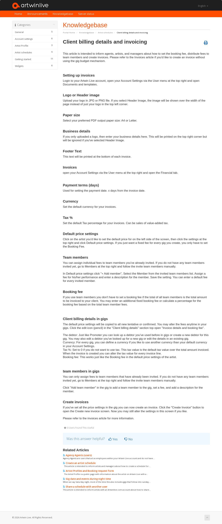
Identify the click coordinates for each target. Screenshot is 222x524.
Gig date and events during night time (87, 478)
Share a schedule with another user (85, 486)
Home (18, 13)
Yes (113, 439)
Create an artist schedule (79, 463)
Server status (86, 13)
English (203, 5)
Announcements (37, 13)
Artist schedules (105, 32)
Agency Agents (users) (77, 455)
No (128, 439)
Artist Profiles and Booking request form (88, 470)
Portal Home (69, 32)
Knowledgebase (63, 13)
